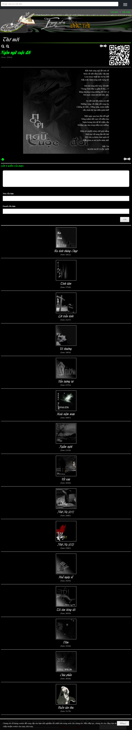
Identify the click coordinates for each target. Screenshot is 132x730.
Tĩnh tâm (66, 283)
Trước (101, 46)
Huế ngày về (66, 576)
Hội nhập (126, 12)
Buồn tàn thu (66, 707)
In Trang (3, 159)
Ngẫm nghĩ (66, 446)
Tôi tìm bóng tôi (66, 609)
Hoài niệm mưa (66, 413)
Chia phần (66, 674)
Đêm (66, 642)
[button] (125, 4)
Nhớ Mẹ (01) (66, 511)
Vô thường (66, 348)
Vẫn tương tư (66, 381)
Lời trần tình (66, 316)
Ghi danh (114, 12)
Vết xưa (66, 479)
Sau (105, 46)
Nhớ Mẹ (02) (66, 544)
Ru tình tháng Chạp (66, 250)
